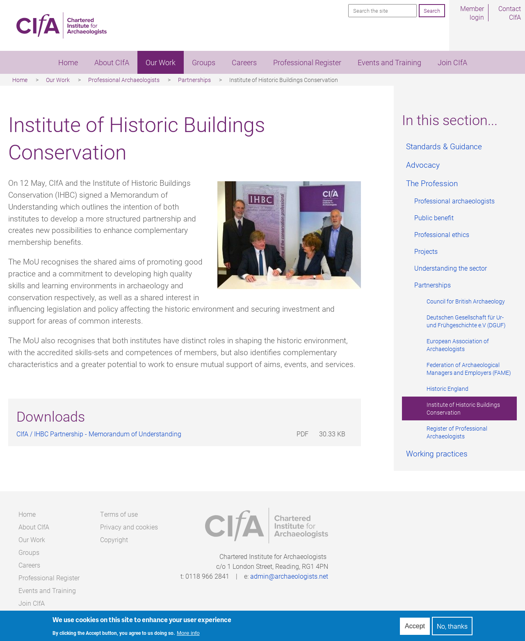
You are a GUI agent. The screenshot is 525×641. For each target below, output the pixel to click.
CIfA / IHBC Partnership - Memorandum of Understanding (98, 433)
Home (68, 62)
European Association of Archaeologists (458, 345)
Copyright (114, 539)
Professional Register (307, 62)
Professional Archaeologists (124, 80)
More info (188, 635)
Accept (415, 627)
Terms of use (119, 514)
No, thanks (452, 628)
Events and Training (389, 62)
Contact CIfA (509, 12)
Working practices (437, 453)
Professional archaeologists (454, 200)
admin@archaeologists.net (289, 576)
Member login (472, 12)
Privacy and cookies (129, 526)
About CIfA (111, 62)
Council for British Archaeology (466, 301)
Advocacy (423, 165)
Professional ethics (441, 234)
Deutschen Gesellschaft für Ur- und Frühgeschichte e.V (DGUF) (466, 321)
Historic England (447, 388)
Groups (203, 62)
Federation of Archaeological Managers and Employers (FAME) (469, 368)
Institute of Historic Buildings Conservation (463, 408)
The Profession (432, 183)
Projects (426, 251)
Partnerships (194, 80)
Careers (244, 62)
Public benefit (434, 217)
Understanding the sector (450, 268)
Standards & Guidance (444, 146)
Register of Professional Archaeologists (457, 432)
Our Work (161, 62)
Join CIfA (452, 62)
